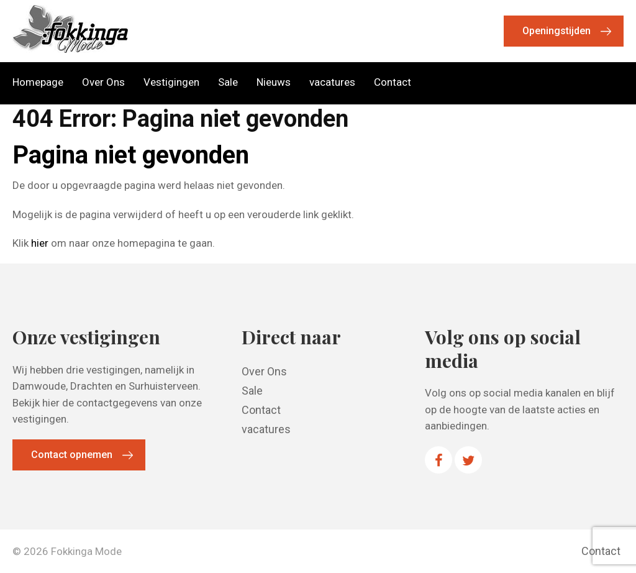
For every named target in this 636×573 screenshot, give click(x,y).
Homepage (37, 82)
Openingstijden (556, 31)
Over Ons (103, 82)
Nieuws (274, 82)
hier (39, 243)
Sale (228, 82)
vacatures (332, 82)
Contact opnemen (71, 455)
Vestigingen (171, 82)
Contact (392, 82)
